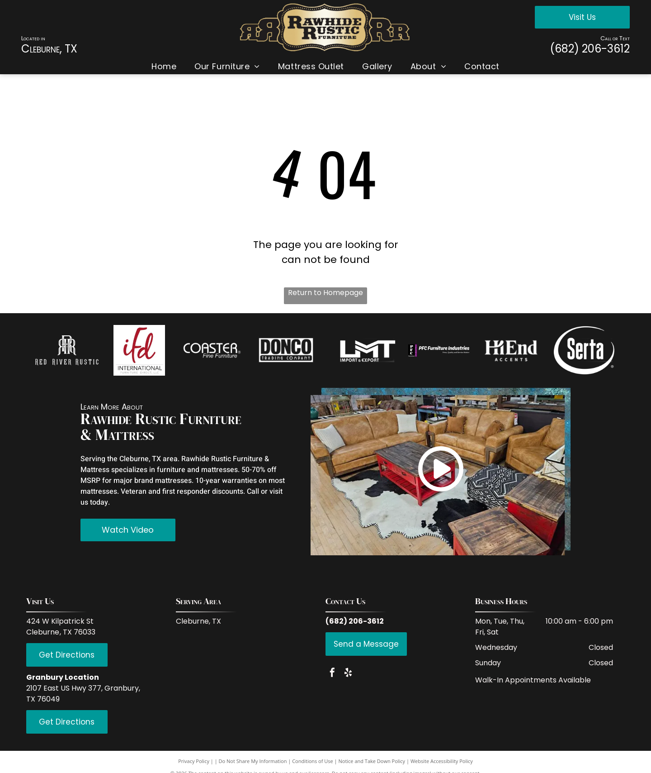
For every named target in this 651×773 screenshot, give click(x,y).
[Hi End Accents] (511, 350)
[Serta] (584, 350)
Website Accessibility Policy (441, 761)
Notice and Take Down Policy (372, 761)
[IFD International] (139, 350)
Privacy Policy (193, 761)
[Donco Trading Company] (284, 350)
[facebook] (332, 674)
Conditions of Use (312, 761)
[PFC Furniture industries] (439, 350)
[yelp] (348, 674)
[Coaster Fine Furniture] (212, 350)
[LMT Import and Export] (366, 350)
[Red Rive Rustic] (67, 350)
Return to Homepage (325, 292)
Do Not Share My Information (253, 761)
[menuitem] (163, 66)
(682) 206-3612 (590, 48)
